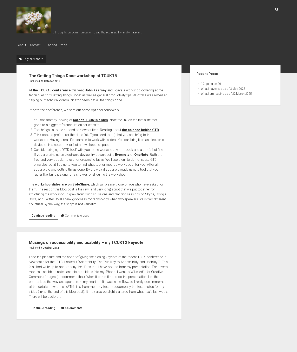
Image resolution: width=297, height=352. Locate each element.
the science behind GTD (140, 129)
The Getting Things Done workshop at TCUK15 (89, 74)
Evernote (122, 153)
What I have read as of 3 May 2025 (223, 87)
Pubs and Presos (60, 45)
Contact (37, 45)
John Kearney (95, 89)
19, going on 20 (211, 82)
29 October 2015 (50, 79)
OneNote (141, 153)
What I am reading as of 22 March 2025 (226, 92)
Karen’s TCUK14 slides (90, 119)
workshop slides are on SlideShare (62, 183)
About (22, 45)
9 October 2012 (49, 254)
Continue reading (45, 215)
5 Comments (73, 314)
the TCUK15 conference (52, 89)
